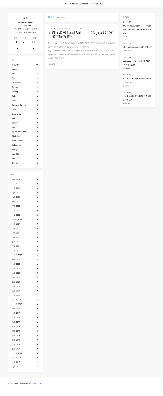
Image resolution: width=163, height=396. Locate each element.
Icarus (35, 384)
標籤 (50, 17)
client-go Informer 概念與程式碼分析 (137, 47)
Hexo (29, 384)
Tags (95, 4)
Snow (125, 37)
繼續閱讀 (52, 64)
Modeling (126, 103)
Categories (86, 4)
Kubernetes (127, 50)
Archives (74, 4)
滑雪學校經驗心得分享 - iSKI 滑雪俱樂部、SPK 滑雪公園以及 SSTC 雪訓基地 (137, 30)
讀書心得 (126, 86)
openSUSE (127, 68)
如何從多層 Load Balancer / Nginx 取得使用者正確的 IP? (80, 35)
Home (64, 4)
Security (57, 28)
